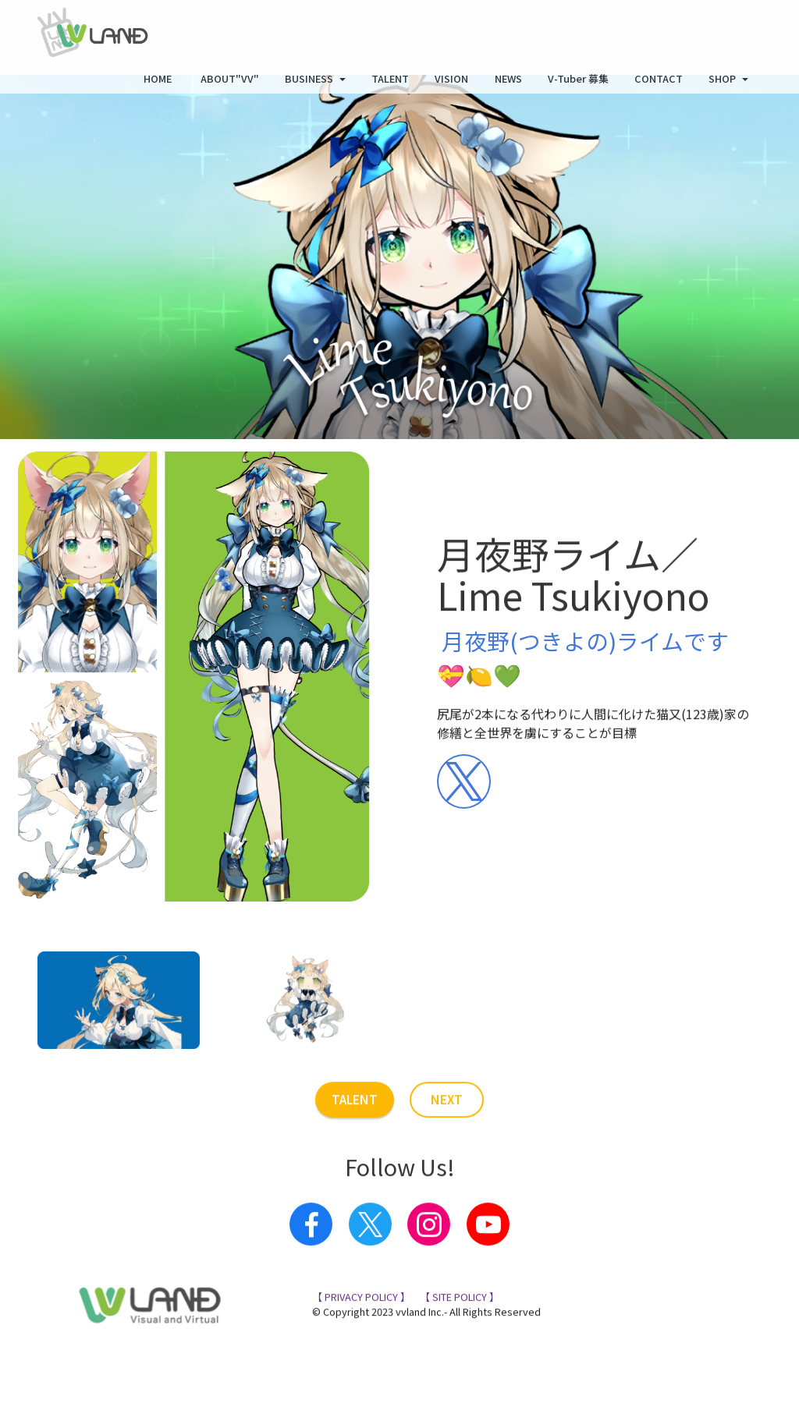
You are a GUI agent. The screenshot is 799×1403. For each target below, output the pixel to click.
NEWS (508, 84)
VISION (451, 84)
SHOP (722, 84)
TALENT (390, 84)
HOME (159, 84)
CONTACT (658, 84)
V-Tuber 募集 (578, 84)
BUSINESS (309, 84)
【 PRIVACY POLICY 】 (361, 1352)
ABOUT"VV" (230, 84)
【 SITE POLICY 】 (458, 1352)
